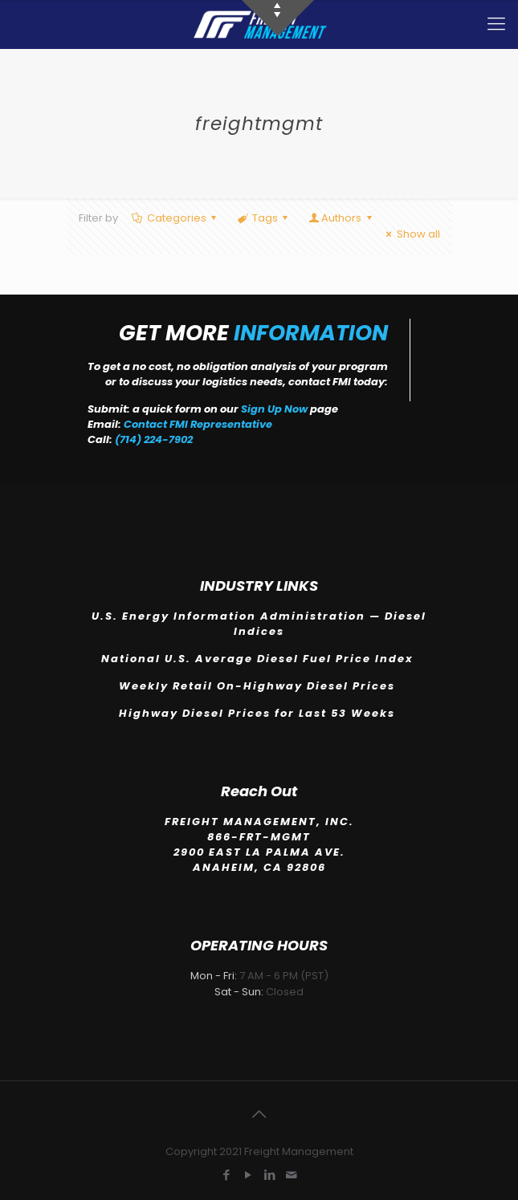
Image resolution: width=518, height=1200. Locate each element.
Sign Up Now (274, 409)
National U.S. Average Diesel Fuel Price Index (259, 658)
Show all (410, 234)
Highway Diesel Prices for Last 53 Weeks (259, 713)
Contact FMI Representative (198, 424)
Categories (175, 218)
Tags (263, 218)
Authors (341, 218)
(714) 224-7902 (154, 439)
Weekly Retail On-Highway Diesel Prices (259, 686)
